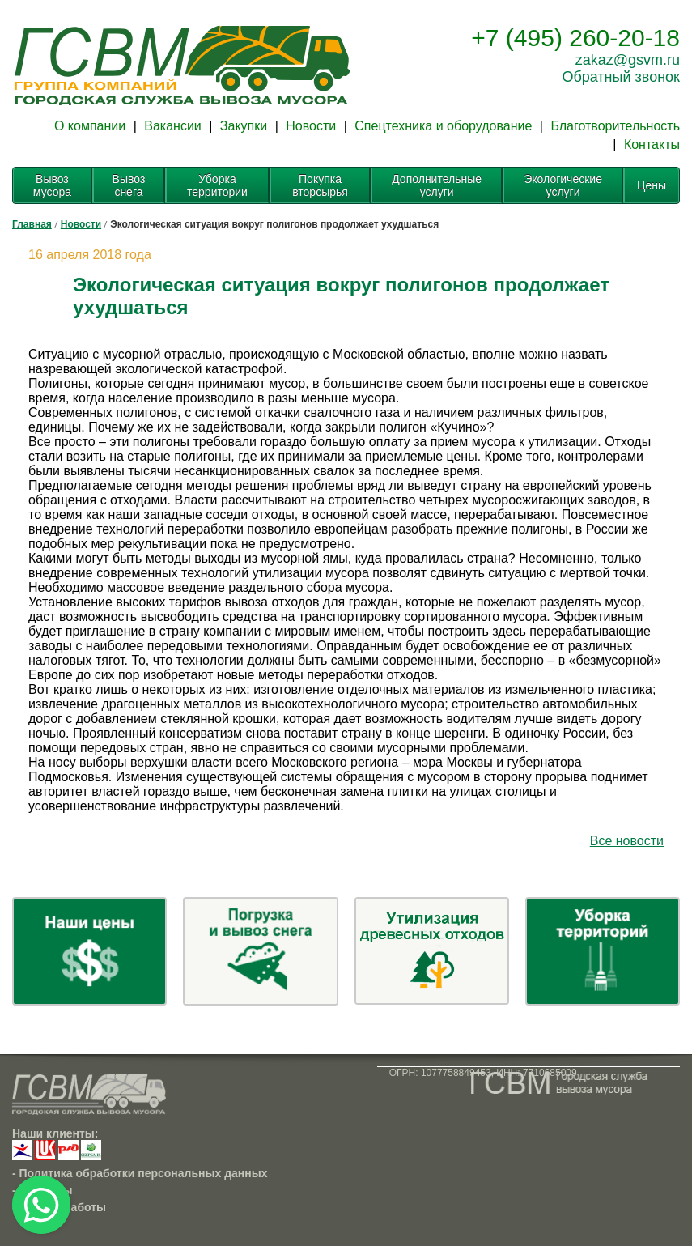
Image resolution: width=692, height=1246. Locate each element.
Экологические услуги (563, 185)
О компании (89, 126)
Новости (311, 126)
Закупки (243, 126)
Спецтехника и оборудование (443, 126)
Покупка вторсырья (320, 185)
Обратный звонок (621, 77)
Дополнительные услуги (437, 185)
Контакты (652, 144)
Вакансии (173, 126)
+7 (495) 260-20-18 (575, 37)
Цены (651, 185)
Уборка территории (217, 185)
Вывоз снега (129, 185)
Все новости (627, 841)
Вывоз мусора (52, 185)
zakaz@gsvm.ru (627, 60)
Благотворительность (615, 126)
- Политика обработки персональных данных (140, 1173)
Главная (32, 224)
